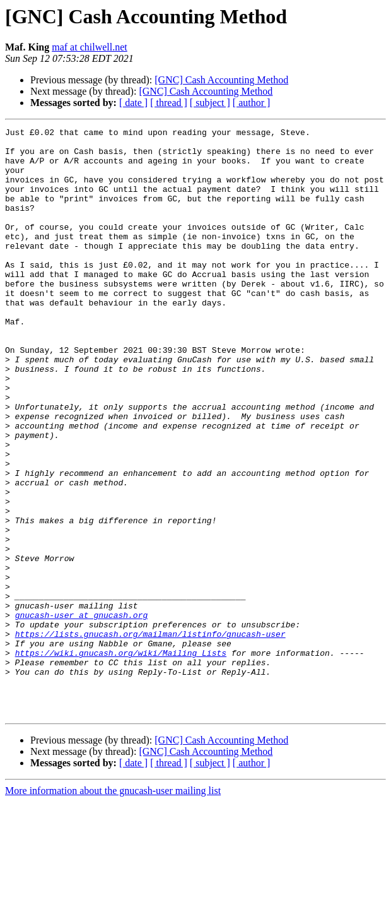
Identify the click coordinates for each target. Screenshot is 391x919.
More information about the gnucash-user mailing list (113, 908)
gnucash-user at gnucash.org (81, 713)
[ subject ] (210, 102)
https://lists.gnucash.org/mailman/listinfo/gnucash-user (150, 736)
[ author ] (252, 102)
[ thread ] (168, 102)
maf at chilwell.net (89, 47)
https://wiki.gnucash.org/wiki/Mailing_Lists (120, 758)
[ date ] (133, 102)
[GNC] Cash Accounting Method (221, 79)
